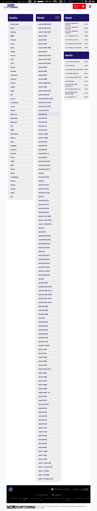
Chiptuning (34, 498)
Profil (20, 498)
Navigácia (48, 498)
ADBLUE (62, 498)
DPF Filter (40, 499)
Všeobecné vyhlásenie (54, 506)
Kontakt (86, 498)
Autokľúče (56, 498)
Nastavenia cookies (81, 506)
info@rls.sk (58, 495)
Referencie (79, 498)
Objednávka (13, 498)
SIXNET (43, 508)
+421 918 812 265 (43, 495)
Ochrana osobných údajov (68, 506)
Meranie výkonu (68, 499)
